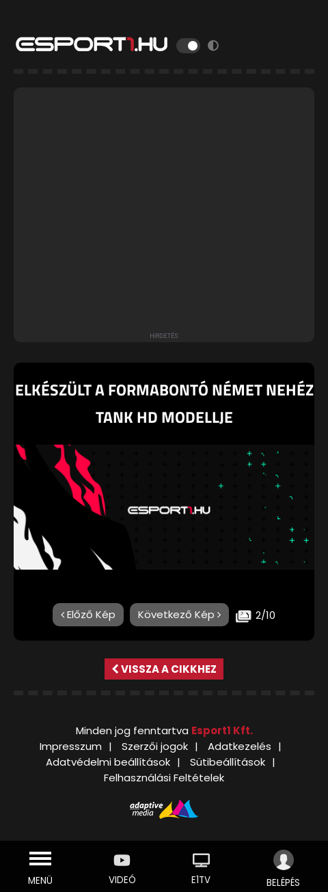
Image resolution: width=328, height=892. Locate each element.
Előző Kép (88, 614)
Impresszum (71, 746)
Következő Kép (179, 614)
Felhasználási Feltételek (164, 777)
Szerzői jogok (155, 746)
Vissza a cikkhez (164, 669)
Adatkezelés (239, 746)
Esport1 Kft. (222, 730)
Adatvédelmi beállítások (108, 762)
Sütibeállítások (227, 762)
